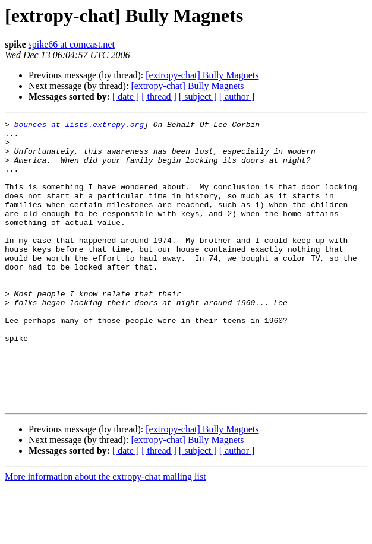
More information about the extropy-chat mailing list (105, 534)
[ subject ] (198, 96)
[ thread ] (158, 96)
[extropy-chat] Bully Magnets (202, 75)
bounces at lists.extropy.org (79, 126)
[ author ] (237, 96)
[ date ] (125, 96)
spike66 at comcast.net (72, 44)
